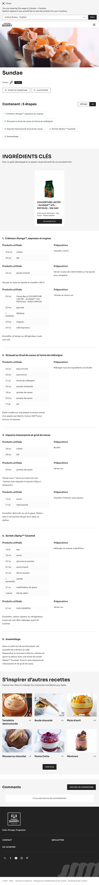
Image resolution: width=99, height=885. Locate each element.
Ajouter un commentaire (81, 787)
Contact (7, 840)
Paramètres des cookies (77, 881)
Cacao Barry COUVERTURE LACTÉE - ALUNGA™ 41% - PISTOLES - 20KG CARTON (29, 299)
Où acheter (8, 847)
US (93, 104)
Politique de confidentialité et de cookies (50, 881)
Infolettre (58, 840)
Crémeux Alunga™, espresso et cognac (24, 114)
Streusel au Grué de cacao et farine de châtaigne (30, 121)
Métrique (83, 104)
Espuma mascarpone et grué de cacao (25, 129)
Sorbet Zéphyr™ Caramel (63, 129)
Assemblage (12, 136)
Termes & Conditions (23, 881)
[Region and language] (44, 17)
